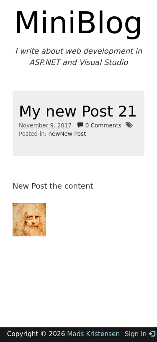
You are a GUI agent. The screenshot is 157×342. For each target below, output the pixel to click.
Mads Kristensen (93, 334)
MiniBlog (78, 22)
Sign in (140, 334)
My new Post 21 (78, 111)
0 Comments (99, 125)
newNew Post (67, 133)
